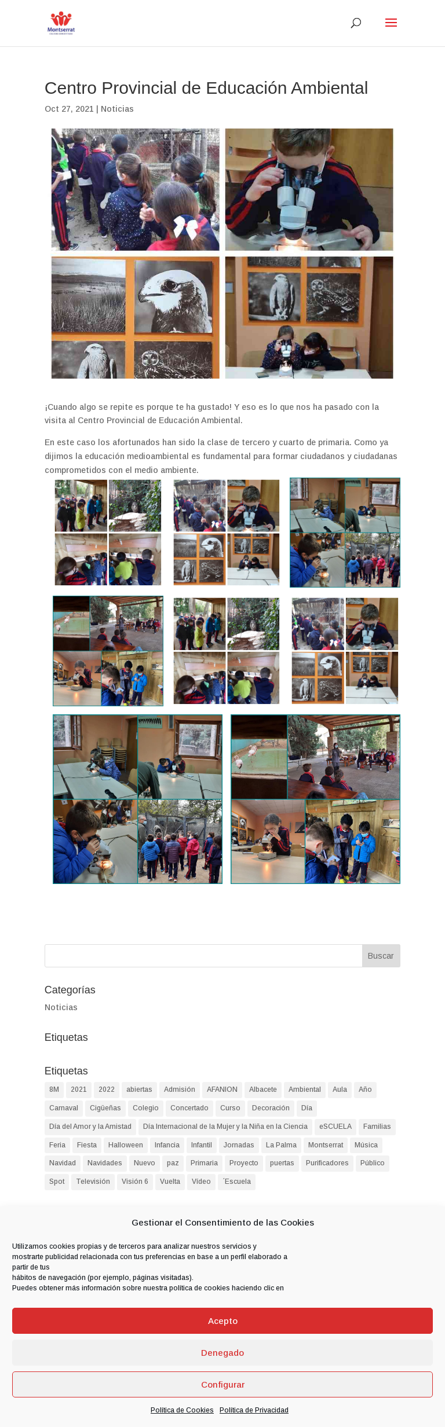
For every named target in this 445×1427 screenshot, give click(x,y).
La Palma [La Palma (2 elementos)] (281, 1145)
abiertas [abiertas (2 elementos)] (139, 1089)
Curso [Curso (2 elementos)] (230, 1108)
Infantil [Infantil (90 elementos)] (201, 1145)
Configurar (223, 1384)
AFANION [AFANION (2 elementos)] (222, 1089)
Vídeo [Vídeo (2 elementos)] (201, 1181)
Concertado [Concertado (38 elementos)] (189, 1108)
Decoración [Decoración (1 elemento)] (271, 1108)
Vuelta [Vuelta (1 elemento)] (170, 1181)
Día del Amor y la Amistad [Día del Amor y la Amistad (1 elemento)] (90, 1126)
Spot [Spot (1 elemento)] (56, 1181)
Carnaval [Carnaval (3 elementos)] (63, 1108)
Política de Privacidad (254, 1410)
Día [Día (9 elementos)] (306, 1108)
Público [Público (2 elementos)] (372, 1163)
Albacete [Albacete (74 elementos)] (263, 1089)
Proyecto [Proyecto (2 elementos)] (243, 1163)
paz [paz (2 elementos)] (173, 1163)
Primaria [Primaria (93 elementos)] (204, 1163)
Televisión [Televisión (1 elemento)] (93, 1181)
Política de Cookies (182, 1410)
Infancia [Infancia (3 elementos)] (167, 1145)
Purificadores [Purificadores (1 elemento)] (327, 1163)
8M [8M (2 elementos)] (54, 1089)
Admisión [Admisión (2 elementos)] (179, 1089)
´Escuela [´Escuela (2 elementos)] (236, 1181)
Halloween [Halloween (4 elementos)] (125, 1145)
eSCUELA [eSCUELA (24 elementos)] (335, 1126)
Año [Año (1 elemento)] (365, 1089)
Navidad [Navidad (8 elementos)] (62, 1163)
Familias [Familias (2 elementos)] (377, 1126)
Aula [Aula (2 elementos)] (340, 1089)
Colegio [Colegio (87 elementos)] (146, 1108)
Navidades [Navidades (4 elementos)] (104, 1163)
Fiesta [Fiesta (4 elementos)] (87, 1145)
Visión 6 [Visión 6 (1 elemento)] (135, 1181)
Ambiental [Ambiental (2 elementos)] (305, 1089)
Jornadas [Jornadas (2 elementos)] (239, 1145)
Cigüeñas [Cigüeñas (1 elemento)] (105, 1108)
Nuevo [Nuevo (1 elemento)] (144, 1163)
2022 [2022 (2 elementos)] (107, 1089)
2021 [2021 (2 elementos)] (79, 1089)
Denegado (222, 1353)
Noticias (117, 108)
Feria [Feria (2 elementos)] (57, 1145)
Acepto (223, 1321)
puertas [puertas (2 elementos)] (282, 1163)
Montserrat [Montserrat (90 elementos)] (325, 1145)
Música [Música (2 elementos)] (366, 1145)
